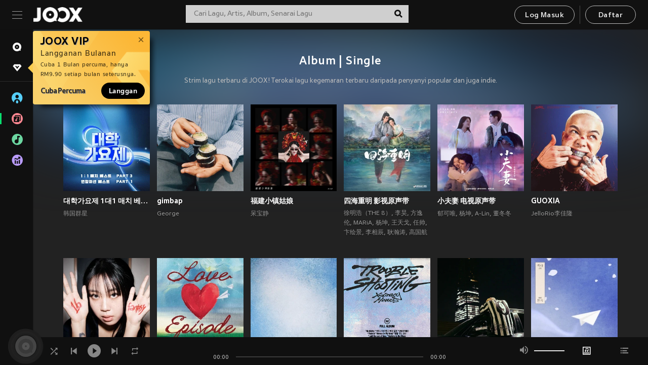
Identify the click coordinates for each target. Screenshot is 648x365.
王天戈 (400, 223)
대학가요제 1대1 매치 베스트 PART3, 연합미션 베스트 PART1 (106, 201)
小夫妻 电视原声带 (466, 201)
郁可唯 (446, 213)
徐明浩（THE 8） (367, 213)
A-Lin (482, 213)
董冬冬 (502, 213)
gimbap (170, 201)
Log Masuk (544, 15)
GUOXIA (545, 201)
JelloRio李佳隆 (552, 213)
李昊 (401, 213)
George (168, 213)
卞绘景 (353, 232)
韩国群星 (75, 213)
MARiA (362, 223)
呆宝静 (260, 213)
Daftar (610, 15)
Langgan (123, 91)
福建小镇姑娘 (272, 201)
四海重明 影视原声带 (376, 201)
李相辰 (375, 232)
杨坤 (382, 223)
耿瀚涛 (396, 232)
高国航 (418, 232)
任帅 (419, 223)
